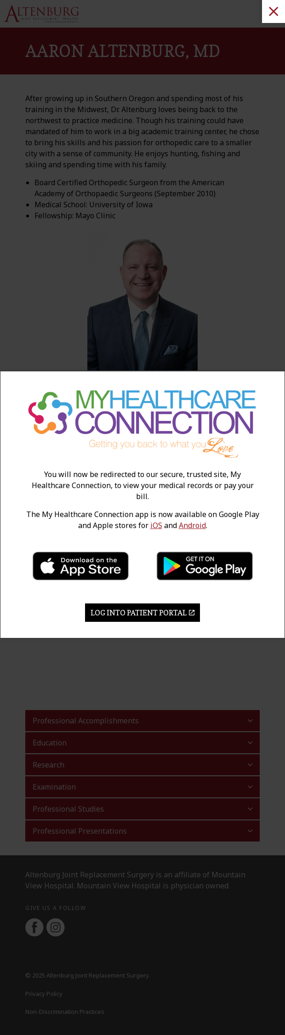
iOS (156, 525)
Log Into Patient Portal (142, 612)
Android (192, 525)
